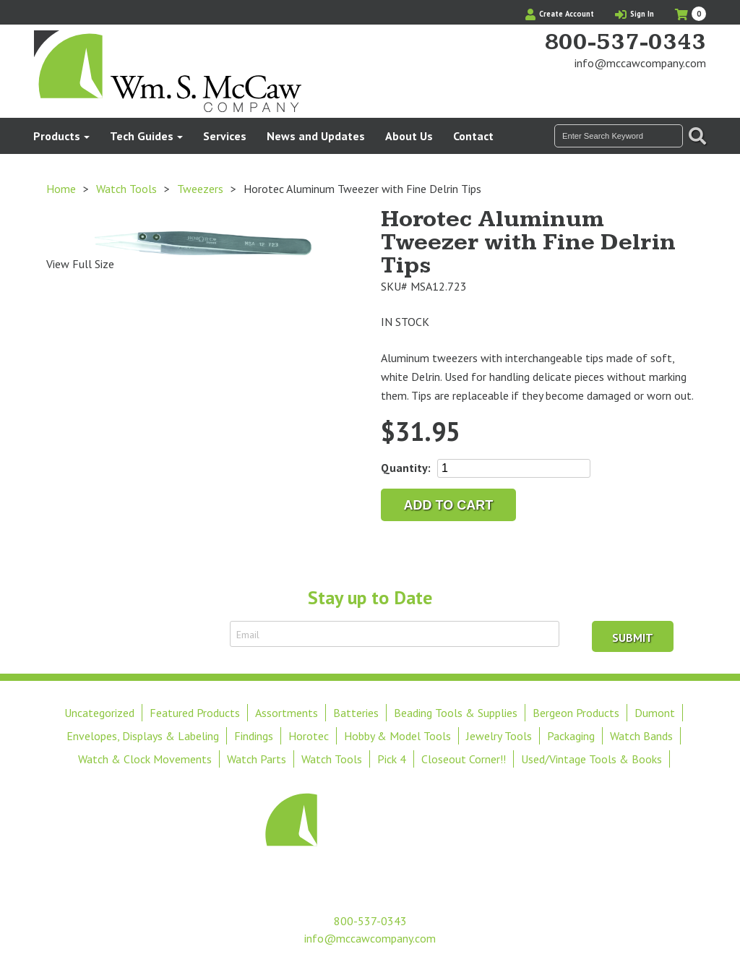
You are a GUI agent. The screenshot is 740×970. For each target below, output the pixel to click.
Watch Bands (641, 736)
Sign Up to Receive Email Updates (137, 634)
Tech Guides (141, 136)
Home (61, 188)
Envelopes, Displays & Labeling (142, 736)
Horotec (308, 736)
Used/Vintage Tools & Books (591, 759)
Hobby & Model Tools (397, 736)
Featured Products (195, 712)
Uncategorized (99, 712)
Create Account (559, 14)
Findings (253, 736)
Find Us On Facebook (670, 90)
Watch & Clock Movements (145, 759)
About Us (409, 136)
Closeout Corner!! (463, 759)
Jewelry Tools (499, 736)
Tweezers (200, 188)
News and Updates (316, 136)
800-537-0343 (625, 42)
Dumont (654, 712)
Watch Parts (256, 759)
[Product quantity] (513, 468)
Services (224, 136)
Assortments (286, 712)
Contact (473, 136)
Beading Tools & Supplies (455, 712)
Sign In (634, 14)
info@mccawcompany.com (640, 63)
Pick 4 (391, 759)
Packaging (571, 736)
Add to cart (449, 505)
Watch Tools (126, 188)
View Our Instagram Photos (695, 90)
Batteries (356, 712)
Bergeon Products (576, 712)
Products (56, 136)
